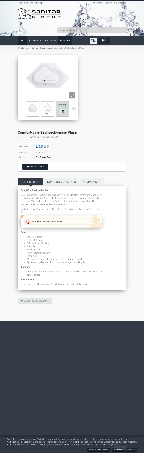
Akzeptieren (118, 450)
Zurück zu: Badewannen (34, 301)
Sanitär (65, 40)
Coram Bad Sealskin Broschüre (46, 221)
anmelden (21, 3)
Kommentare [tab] (92, 181)
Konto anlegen (38, 3)
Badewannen (46, 48)
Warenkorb (122, 3)
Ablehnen (131, 450)
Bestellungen (110, 3)
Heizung (50, 40)
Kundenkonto (97, 3)
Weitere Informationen (98, 450)
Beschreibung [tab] (30, 181)
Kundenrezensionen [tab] (61, 181)
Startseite (35, 40)
